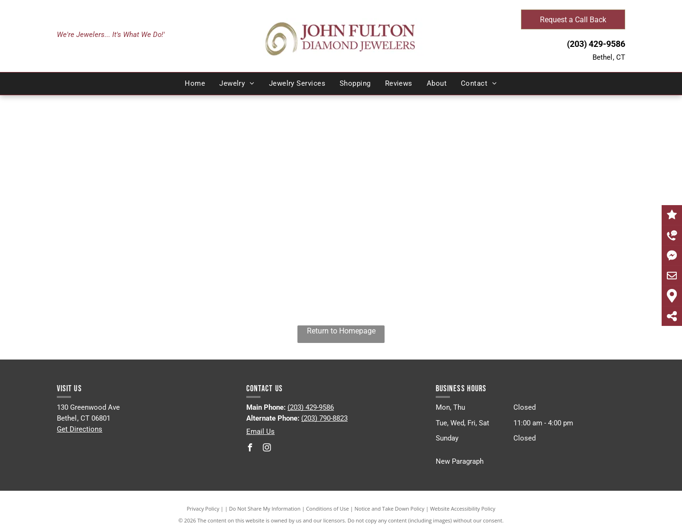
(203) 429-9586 (596, 44)
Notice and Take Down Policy (390, 508)
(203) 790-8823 (324, 418)
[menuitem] (195, 83)
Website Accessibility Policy (462, 508)
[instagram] (267, 448)
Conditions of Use (327, 508)
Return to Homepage (341, 330)
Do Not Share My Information (265, 508)
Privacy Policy (203, 508)
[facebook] (250, 448)
